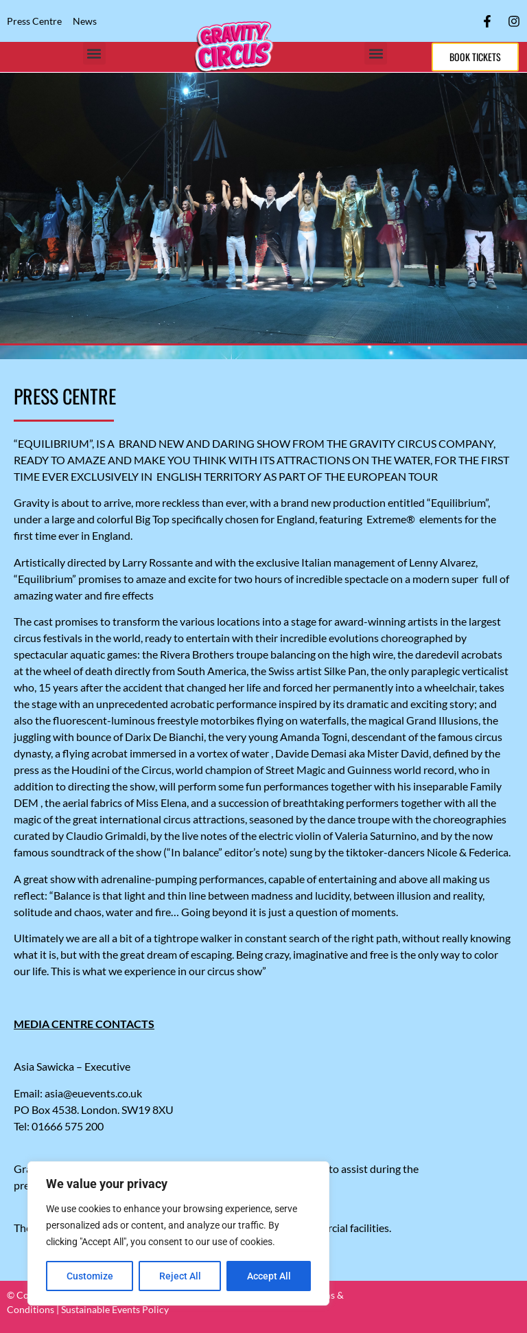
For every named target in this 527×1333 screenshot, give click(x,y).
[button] (94, 53)
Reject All (180, 1276)
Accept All (269, 1276)
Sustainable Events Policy (115, 1309)
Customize (90, 1276)
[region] (178, 1233)
